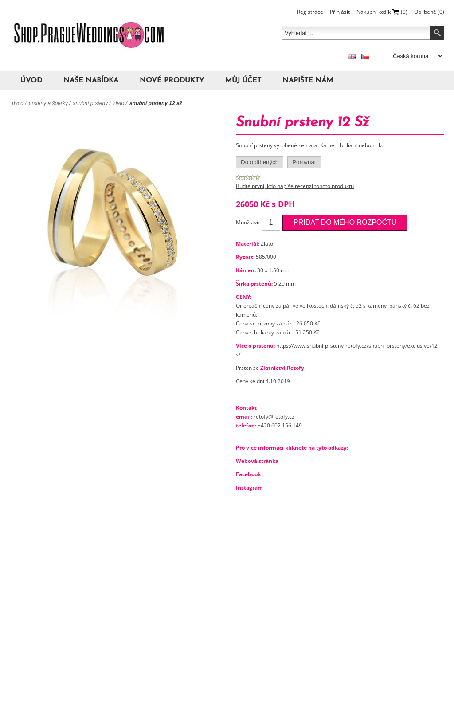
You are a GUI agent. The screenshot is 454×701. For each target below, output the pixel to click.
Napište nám (307, 80)
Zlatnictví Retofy (282, 368)
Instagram (249, 487)
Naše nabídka (90, 80)
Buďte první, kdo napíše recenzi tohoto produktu (295, 186)
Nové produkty (172, 80)
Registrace (310, 12)
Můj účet (243, 80)
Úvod (31, 80)
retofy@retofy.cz (274, 416)
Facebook (248, 474)
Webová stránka (257, 461)
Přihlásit (340, 12)
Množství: (247, 222)
